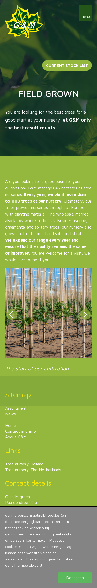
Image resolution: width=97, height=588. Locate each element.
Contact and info (20, 431)
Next (85, 314)
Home (10, 425)
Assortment (16, 408)
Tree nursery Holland (24, 463)
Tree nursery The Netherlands (33, 469)
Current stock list (67, 65)
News (10, 414)
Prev (11, 314)
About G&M (16, 436)
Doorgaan (75, 577)
